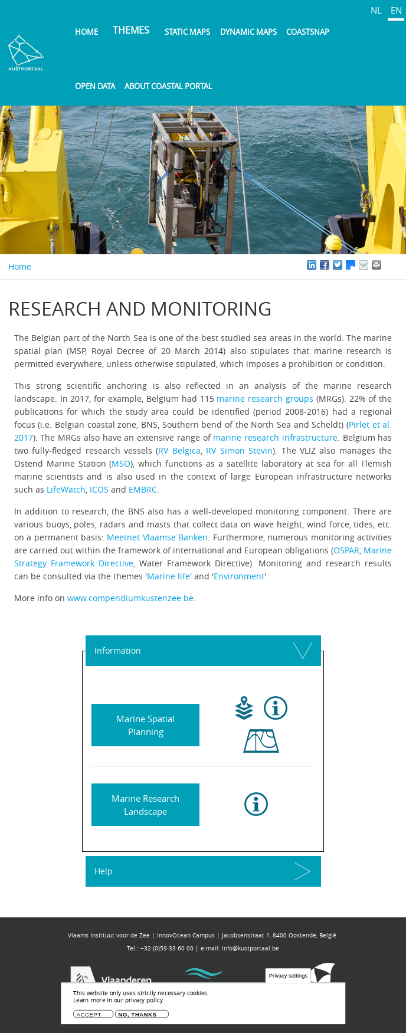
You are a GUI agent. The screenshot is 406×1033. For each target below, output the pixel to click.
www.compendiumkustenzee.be (130, 598)
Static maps (187, 32)
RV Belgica (179, 450)
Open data (95, 86)
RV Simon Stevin (239, 450)
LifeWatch (66, 489)
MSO (121, 463)
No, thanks (138, 1014)
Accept (89, 1014)
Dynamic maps (248, 32)
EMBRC (143, 489)
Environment (239, 576)
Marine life (168, 576)
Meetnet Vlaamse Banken (157, 537)
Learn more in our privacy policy (117, 1000)
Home (86, 32)
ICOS (99, 489)
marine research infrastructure (275, 437)
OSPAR (346, 550)
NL (376, 10)
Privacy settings (288, 976)
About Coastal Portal (168, 86)
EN (396, 10)
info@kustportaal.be (250, 948)
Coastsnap (307, 32)
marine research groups (265, 398)
